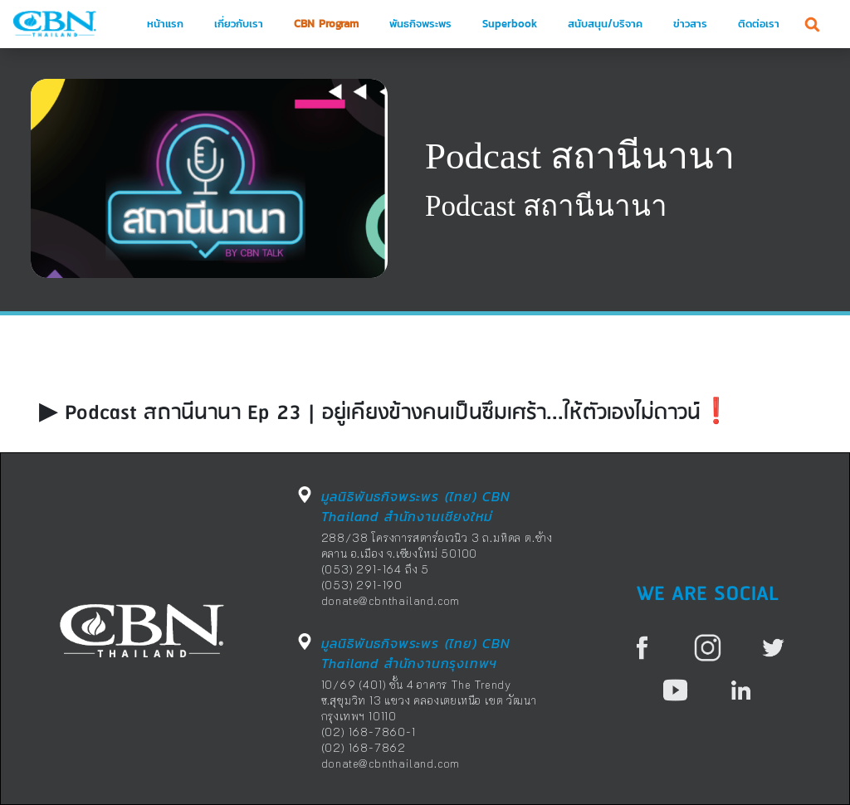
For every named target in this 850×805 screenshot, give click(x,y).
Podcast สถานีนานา (580, 156)
